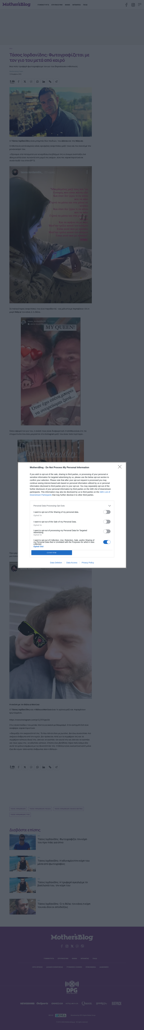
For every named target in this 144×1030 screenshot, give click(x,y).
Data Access (71, 562)
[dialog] (72, 515)
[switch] (107, 512)
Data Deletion (56, 562)
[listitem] (72, 505)
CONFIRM (51, 552)
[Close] (120, 467)
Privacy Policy (88, 562)
